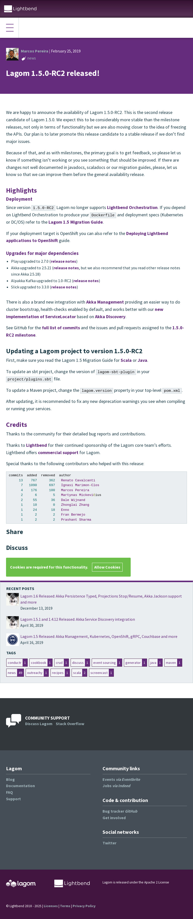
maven (171, 662)
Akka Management (105, 302)
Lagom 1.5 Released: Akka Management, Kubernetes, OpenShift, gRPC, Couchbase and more (98, 636)
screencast (99, 672)
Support (13, 798)
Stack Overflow (70, 723)
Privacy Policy (84, 906)
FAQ (9, 792)
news (31, 58)
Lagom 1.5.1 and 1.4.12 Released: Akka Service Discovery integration (77, 619)
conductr (14, 662)
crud (59, 662)
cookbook (38, 662)
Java (142, 360)
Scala (126, 360)
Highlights (21, 190)
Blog (10, 779)
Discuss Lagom (39, 723)
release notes (63, 261)
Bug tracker (120, 811)
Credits (16, 424)
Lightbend (36, 445)
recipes (58, 672)
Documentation (20, 785)
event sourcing (104, 662)
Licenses (51, 906)
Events (121, 779)
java (153, 662)
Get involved (114, 817)
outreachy (34, 672)
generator (133, 662)
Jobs (116, 785)
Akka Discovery (110, 316)
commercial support (58, 452)
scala (77, 672)
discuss (78, 662)
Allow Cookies (107, 567)
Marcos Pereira (34, 50)
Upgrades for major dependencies (42, 253)
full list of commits (61, 328)
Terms (65, 906)
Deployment (19, 199)
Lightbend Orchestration (132, 207)
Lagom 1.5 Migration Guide (76, 222)
